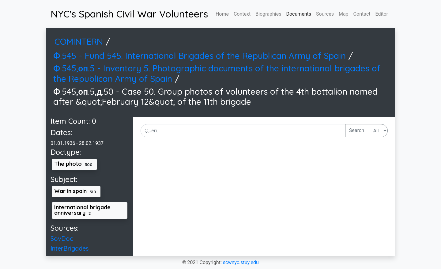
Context (242, 14)
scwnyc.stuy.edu (241, 262)
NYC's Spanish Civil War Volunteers (129, 14)
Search (356, 130)
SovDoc (62, 238)
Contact (362, 14)
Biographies (268, 14)
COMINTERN (80, 41)
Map (344, 14)
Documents (298, 14)
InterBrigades (70, 248)
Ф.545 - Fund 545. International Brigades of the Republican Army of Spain (200, 55)
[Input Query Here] (243, 130)
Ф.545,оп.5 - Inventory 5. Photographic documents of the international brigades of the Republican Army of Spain (216, 73)
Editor (381, 14)
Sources (325, 14)
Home (222, 14)
